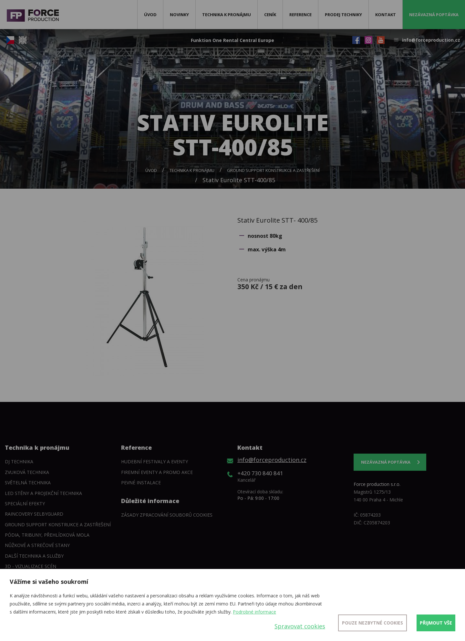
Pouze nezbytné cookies (372, 623)
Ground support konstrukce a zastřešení (273, 170)
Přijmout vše (436, 623)
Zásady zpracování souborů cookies (166, 515)
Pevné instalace (141, 482)
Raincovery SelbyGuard (34, 514)
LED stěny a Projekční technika (43, 493)
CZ (10, 40)
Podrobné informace (254, 612)
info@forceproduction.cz (431, 40)
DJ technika (19, 461)
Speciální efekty (25, 503)
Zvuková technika (27, 472)
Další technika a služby (34, 556)
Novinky (179, 14)
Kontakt (385, 14)
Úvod (150, 14)
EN (22, 40)
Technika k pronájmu (192, 170)
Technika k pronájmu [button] (226, 14)
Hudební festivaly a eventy (154, 461)
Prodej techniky (343, 14)
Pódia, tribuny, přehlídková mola (47, 535)
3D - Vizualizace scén (30, 566)
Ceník (270, 14)
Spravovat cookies (299, 626)
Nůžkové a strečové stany (37, 545)
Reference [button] (300, 14)
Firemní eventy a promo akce (157, 472)
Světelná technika (28, 482)
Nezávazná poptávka (434, 14)
